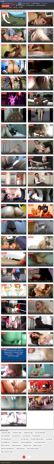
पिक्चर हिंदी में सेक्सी (24, 439)
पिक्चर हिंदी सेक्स (49, 439)
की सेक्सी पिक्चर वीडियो (17, 432)
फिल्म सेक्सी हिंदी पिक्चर (5, 442)
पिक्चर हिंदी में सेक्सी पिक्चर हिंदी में (37, 439)
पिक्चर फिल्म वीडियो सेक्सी (40, 432)
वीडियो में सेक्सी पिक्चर (20, 448)
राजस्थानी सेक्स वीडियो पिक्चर (26, 442)
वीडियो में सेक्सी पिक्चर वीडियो (32, 448)
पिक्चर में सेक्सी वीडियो (5, 436)
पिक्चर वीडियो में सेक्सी (16, 436)
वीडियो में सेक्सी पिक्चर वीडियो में (7, 452)
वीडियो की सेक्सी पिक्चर (16, 445)
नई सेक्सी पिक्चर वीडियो (28, 432)
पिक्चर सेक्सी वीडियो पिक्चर (6, 439)
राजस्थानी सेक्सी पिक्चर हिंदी (39, 442)
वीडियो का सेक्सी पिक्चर (5, 445)
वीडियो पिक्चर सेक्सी (27, 445)
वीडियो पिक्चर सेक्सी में (37, 445)
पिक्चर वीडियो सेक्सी (26, 436)
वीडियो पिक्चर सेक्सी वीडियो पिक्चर (7, 448)
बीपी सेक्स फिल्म (15, 442)
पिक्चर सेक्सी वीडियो (36, 436)
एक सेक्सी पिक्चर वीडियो (5, 432)
